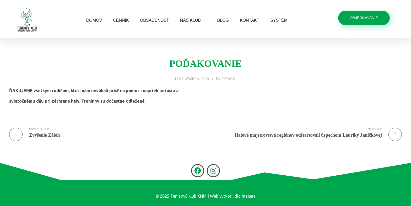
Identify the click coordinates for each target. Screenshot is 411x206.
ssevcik (228, 79)
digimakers (245, 196)
